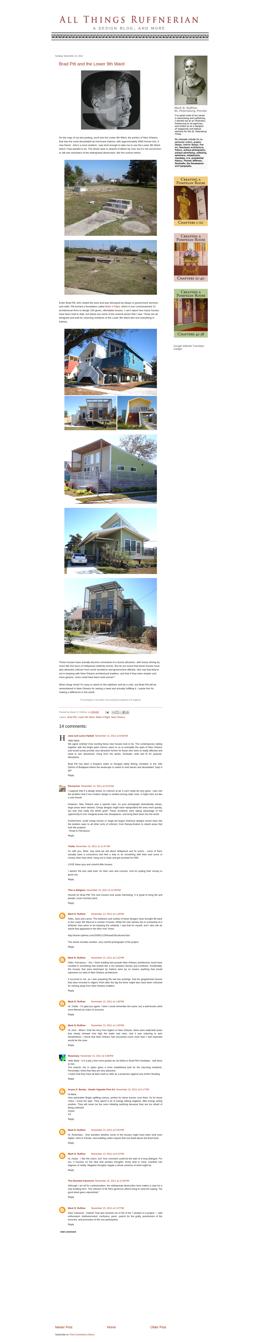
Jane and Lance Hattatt (81, 735)
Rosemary (73, 1055)
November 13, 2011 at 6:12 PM (107, 1153)
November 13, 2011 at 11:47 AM (93, 846)
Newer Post (63, 1327)
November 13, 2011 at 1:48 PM (107, 1001)
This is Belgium (76, 890)
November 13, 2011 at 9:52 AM (97, 786)
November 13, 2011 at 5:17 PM (132, 1089)
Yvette (71, 846)
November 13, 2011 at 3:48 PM (96, 1055)
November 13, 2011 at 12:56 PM (104, 890)
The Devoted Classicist (81, 1180)
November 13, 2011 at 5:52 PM (107, 1130)
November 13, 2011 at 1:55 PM (107, 1025)
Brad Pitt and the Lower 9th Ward (92, 63)
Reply (71, 775)
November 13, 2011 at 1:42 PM (107, 957)
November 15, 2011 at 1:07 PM (107, 1208)
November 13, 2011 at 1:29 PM (107, 914)
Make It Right (112, 306)
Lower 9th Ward (86, 717)
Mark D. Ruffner (77, 914)
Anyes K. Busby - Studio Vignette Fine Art (91, 1089)
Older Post (158, 1327)
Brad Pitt (71, 717)
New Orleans (118, 717)
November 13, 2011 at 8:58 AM (111, 735)
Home (111, 1327)
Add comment (68, 1231)
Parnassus (74, 786)
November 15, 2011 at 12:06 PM (112, 1180)
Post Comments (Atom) (82, 1334)
